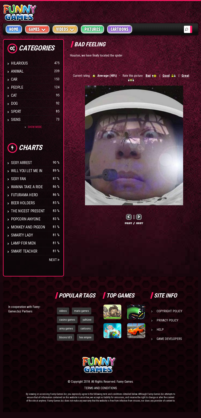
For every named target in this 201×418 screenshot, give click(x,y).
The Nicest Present (28, 211)
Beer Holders (23, 203)
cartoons (85, 328)
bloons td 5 (65, 337)
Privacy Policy (167, 320)
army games (66, 328)
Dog (14, 103)
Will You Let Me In (26, 170)
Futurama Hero (24, 195)
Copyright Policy (169, 311)
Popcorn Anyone (25, 219)
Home (13, 29)
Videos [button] (65, 29)
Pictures (92, 29)
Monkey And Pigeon (28, 227)
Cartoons (120, 29)
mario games (81, 310)
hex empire (85, 337)
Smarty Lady (22, 235)
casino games (67, 319)
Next (54, 260)
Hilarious (19, 63)
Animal (17, 71)
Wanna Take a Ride (27, 186)
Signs (16, 119)
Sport (16, 111)
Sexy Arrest (21, 162)
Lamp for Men (23, 243)
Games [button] (37, 29)
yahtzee (87, 319)
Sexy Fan (18, 178)
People (17, 87)
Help (160, 329)
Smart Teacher (24, 251)
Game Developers (169, 339)
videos (63, 310)
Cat (14, 95)
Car (14, 79)
